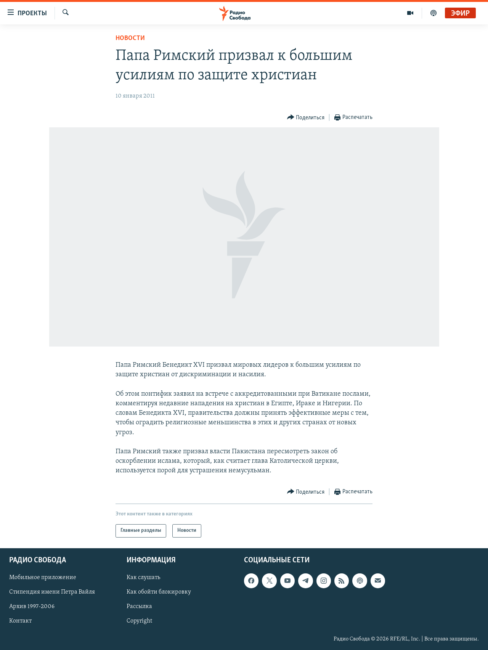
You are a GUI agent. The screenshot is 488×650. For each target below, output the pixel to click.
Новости (130, 38)
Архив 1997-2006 (32, 606)
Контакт (20, 621)
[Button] (306, 117)
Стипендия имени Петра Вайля (52, 592)
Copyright (139, 621)
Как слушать (143, 578)
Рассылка (139, 606)
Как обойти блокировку (159, 592)
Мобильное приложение (42, 578)
